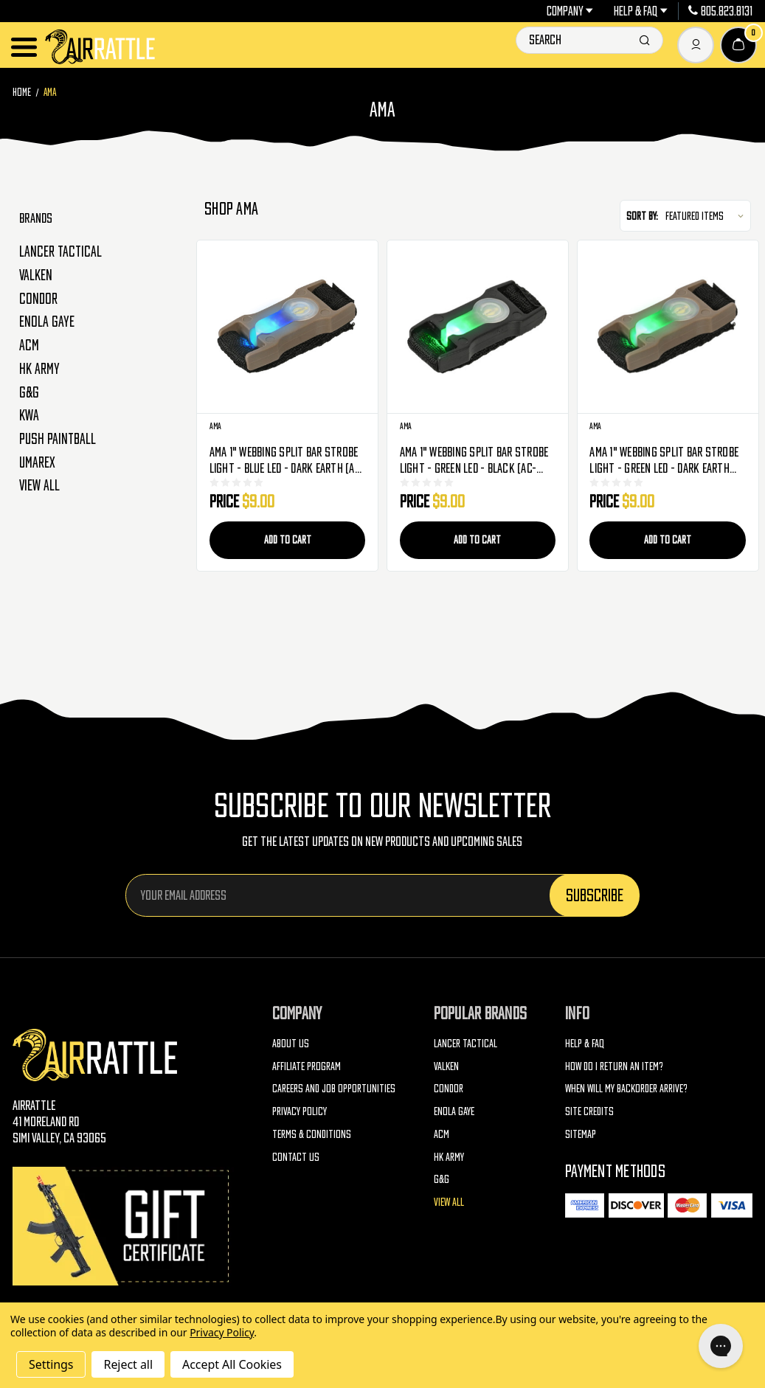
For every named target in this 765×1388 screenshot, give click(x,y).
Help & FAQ (641, 11)
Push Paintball (57, 438)
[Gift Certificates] (123, 1226)
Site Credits (589, 1111)
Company (570, 11)
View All (39, 485)
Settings (51, 1364)
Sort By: (642, 216)
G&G (29, 392)
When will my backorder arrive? (626, 1088)
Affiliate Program (306, 1066)
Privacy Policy (299, 1111)
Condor (38, 298)
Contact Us (295, 1157)
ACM (29, 345)
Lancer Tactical (60, 251)
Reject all (127, 1364)
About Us (290, 1043)
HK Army (39, 368)
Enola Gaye (47, 321)
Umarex (37, 462)
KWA (29, 415)
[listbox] (706, 216)
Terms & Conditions (311, 1134)
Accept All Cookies (232, 1364)
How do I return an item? (614, 1066)
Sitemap (580, 1134)
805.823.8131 (720, 11)
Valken (35, 275)
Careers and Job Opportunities (333, 1088)
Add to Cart (287, 539)
